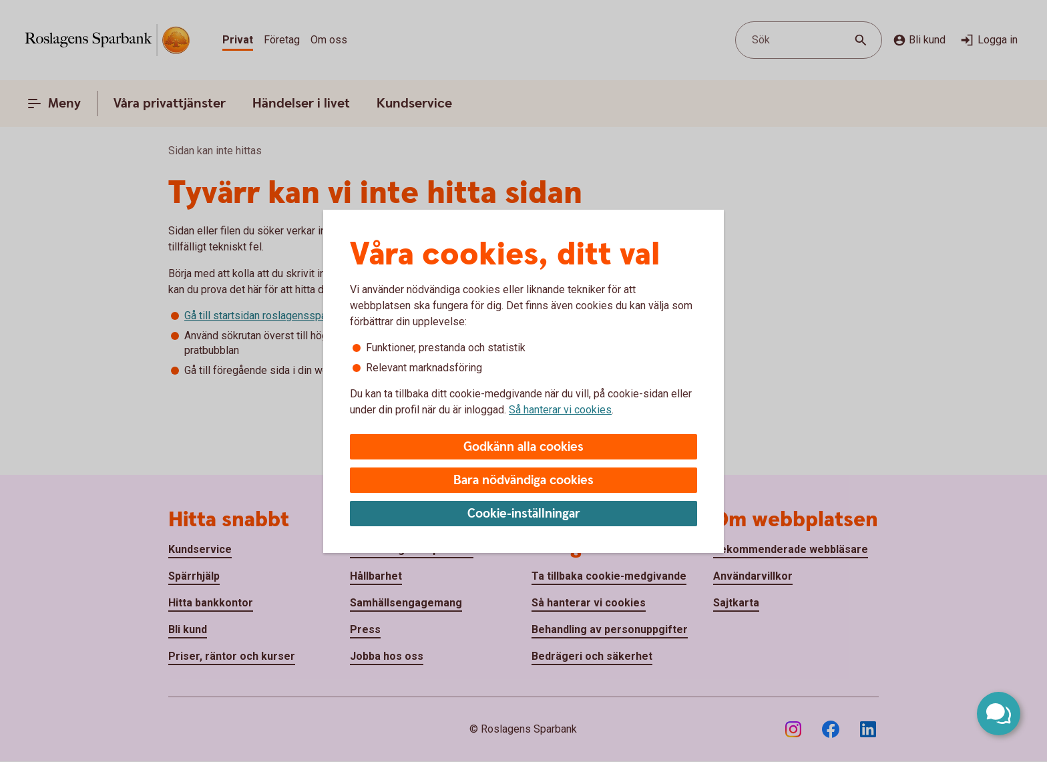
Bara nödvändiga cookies (523, 480)
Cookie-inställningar (523, 514)
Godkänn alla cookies (523, 447)
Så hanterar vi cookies (560, 409)
